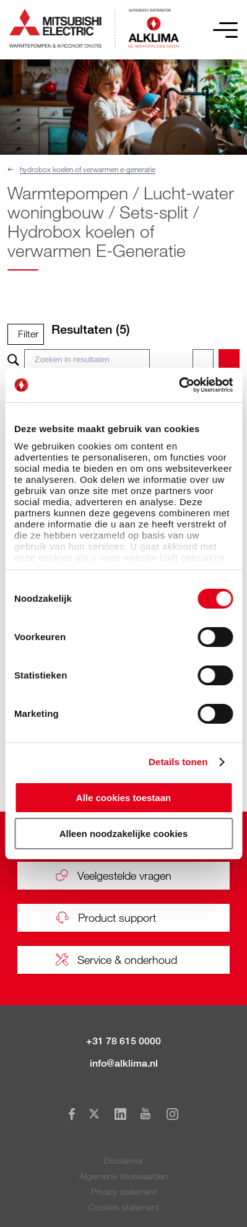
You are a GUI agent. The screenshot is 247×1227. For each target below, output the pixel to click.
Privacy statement (124, 1191)
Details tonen (178, 762)
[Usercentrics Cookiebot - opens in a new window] (178, 385)
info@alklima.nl (124, 1063)
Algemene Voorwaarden (123, 1176)
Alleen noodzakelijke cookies (123, 833)
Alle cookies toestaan (123, 797)
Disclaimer (123, 1160)
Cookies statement (124, 1207)
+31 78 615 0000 (123, 1041)
